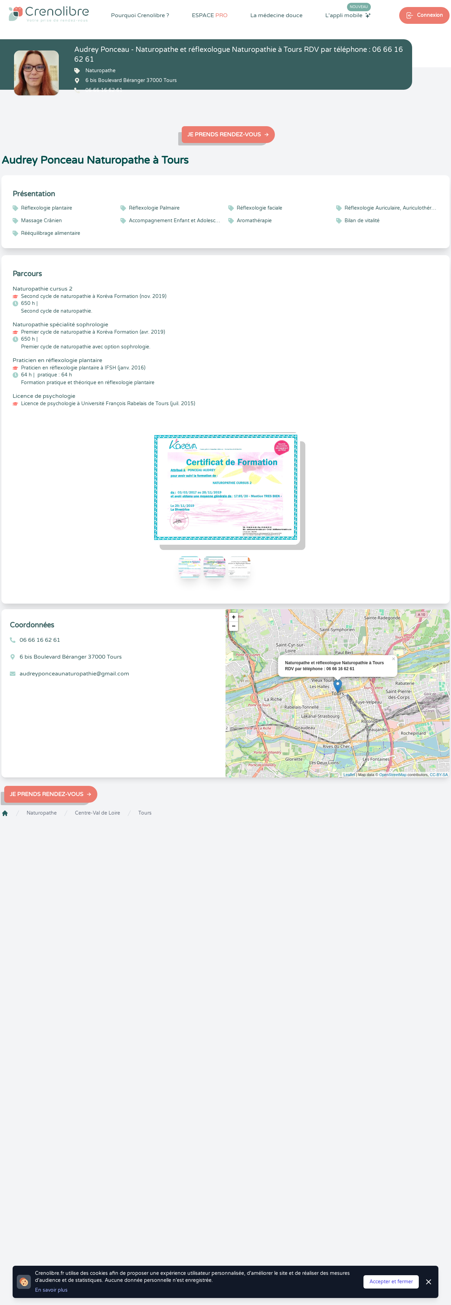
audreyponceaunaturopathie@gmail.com (74, 673)
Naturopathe (42, 813)
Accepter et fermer (391, 1282)
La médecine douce (276, 15)
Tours (145, 813)
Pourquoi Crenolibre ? (140, 15)
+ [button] (234, 617)
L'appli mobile (348, 15)
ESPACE (210, 15)
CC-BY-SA (439, 775)
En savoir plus (51, 1290)
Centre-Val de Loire (97, 813)
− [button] (234, 626)
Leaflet (349, 775)
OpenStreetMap (393, 775)
